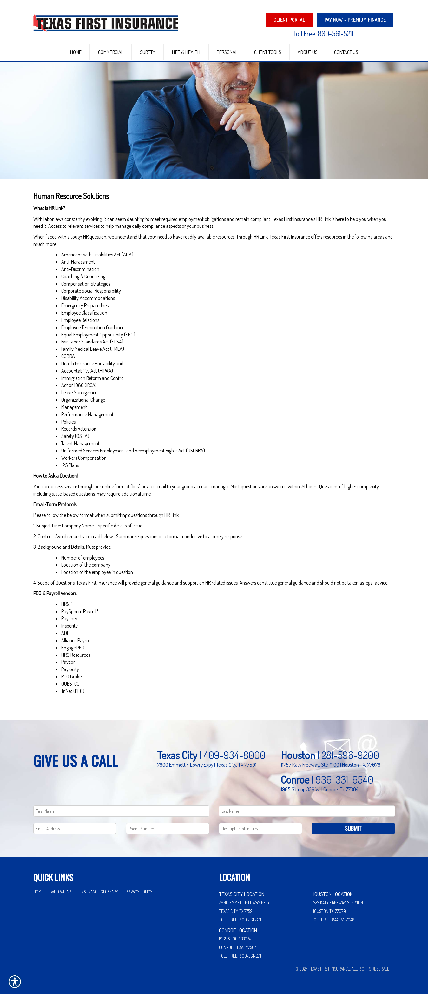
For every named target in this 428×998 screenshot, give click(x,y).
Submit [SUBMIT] (353, 832)
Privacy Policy (138, 895)
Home (38, 895)
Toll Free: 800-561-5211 (323, 33)
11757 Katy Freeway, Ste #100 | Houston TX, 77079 (330, 768)
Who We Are (62, 895)
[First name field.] (121, 814)
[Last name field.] (307, 814)
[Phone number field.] (167, 832)
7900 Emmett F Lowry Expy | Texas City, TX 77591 (206, 768)
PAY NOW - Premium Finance (355, 20)
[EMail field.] (75, 832)
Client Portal (289, 20)
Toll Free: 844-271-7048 (333, 923)
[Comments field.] (260, 832)
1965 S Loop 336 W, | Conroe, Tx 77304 (320, 792)
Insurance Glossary (99, 895)
